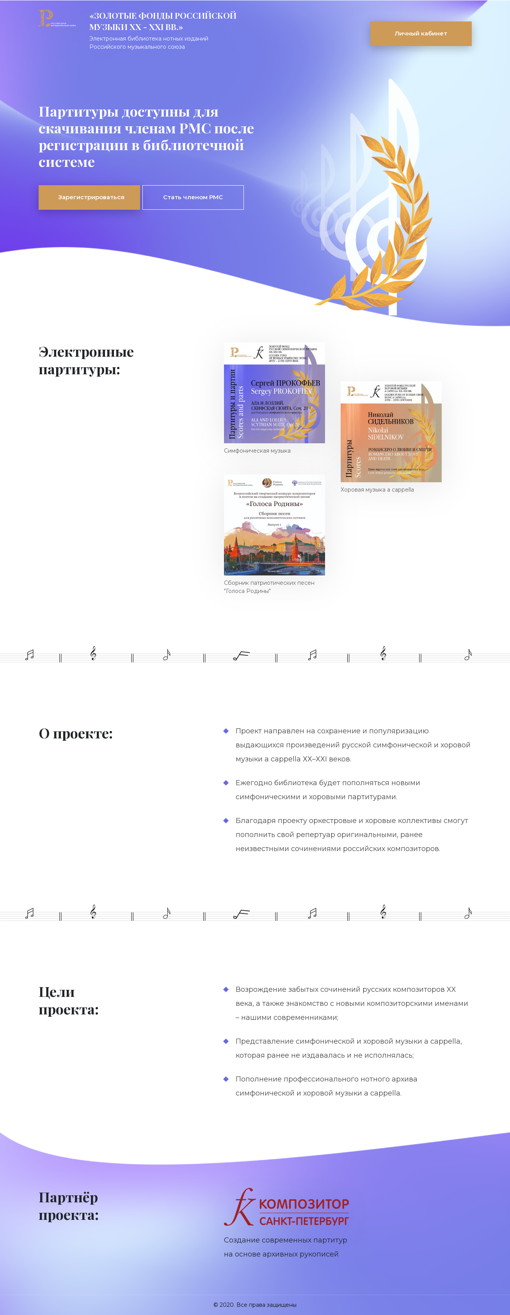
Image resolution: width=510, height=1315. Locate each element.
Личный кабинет (420, 33)
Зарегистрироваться (91, 197)
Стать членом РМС (193, 197)
